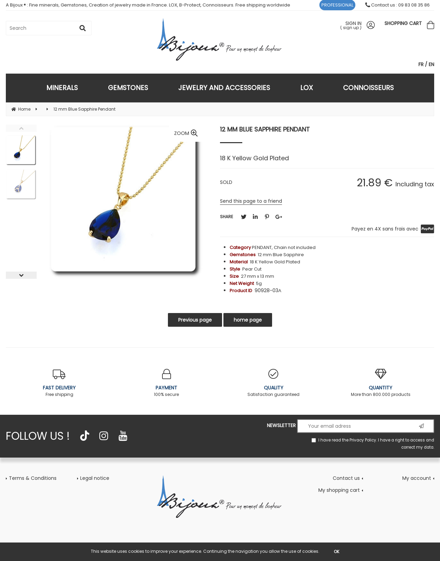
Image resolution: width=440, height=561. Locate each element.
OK (336, 551)
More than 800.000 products (380, 383)
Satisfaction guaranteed (273, 383)
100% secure (166, 383)
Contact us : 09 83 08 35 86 (397, 5)
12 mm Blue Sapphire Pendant (265, 129)
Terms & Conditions (33, 478)
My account (416, 478)
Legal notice (94, 478)
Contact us (346, 478)
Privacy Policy (363, 440)
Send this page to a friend (251, 201)
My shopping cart (339, 490)
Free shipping (59, 383)
